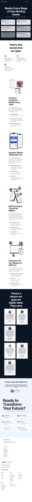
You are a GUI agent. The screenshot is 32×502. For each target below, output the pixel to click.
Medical (2, 482)
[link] (6, 448)
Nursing (11, 472)
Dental (19, 472)
